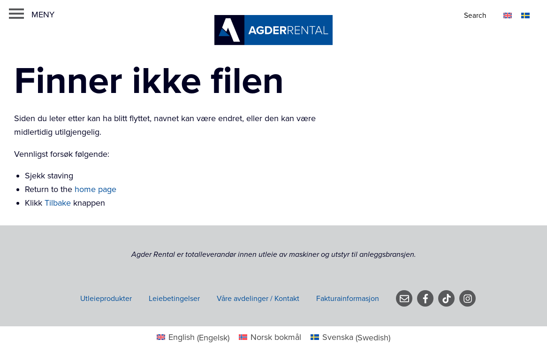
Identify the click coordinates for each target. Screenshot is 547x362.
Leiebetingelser (174, 298)
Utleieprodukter (106, 298)
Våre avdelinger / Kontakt (258, 298)
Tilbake (58, 203)
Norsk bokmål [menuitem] (276, 337)
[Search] (476, 16)
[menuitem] (508, 15)
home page (95, 189)
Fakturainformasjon (347, 298)
